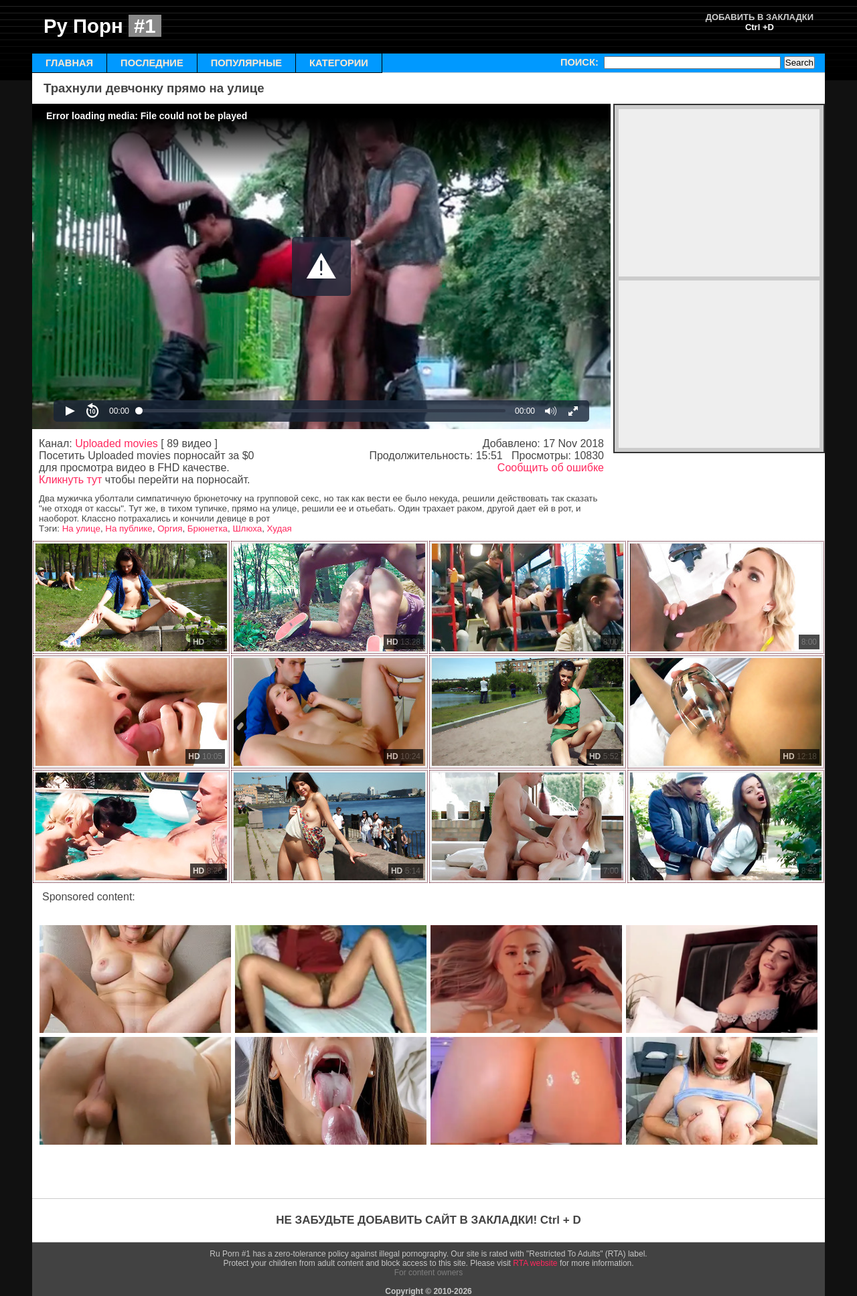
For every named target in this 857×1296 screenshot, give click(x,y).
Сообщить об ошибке (550, 467)
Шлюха (247, 528)
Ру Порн (102, 26)
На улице (81, 528)
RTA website (535, 1263)
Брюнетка (207, 528)
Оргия (169, 528)
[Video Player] (321, 266)
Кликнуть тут (70, 479)
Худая (279, 528)
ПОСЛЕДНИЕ (152, 63)
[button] (321, 266)
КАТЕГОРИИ (338, 63)
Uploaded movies (116, 443)
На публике (128, 528)
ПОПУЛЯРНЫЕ (246, 63)
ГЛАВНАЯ (69, 63)
